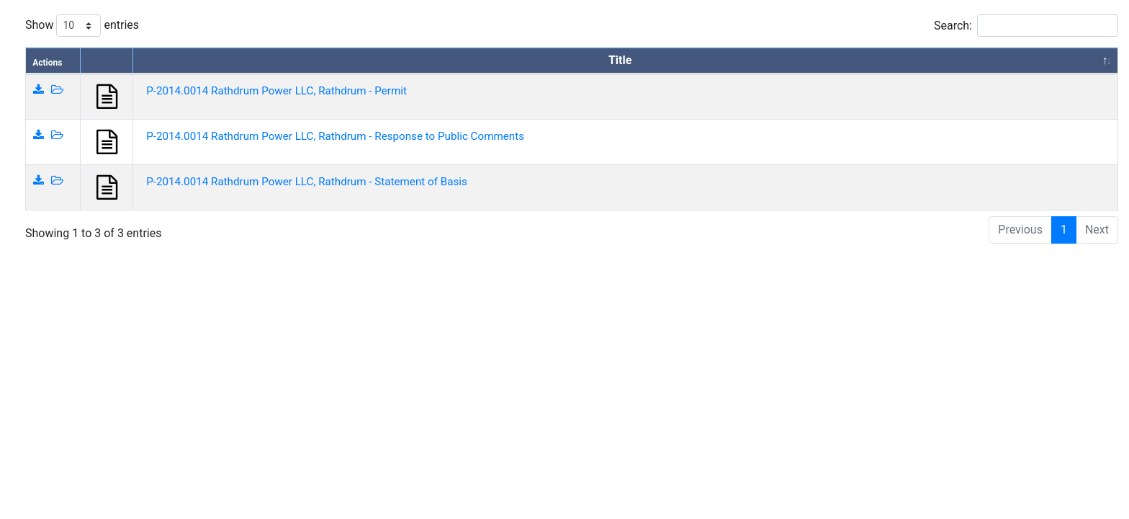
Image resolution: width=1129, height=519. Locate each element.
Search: (1026, 25)
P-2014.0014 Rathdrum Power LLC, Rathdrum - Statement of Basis (306, 181)
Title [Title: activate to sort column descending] (619, 60)
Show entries (82, 25)
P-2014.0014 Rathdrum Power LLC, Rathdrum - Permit (276, 90)
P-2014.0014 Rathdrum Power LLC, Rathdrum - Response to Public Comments (335, 136)
